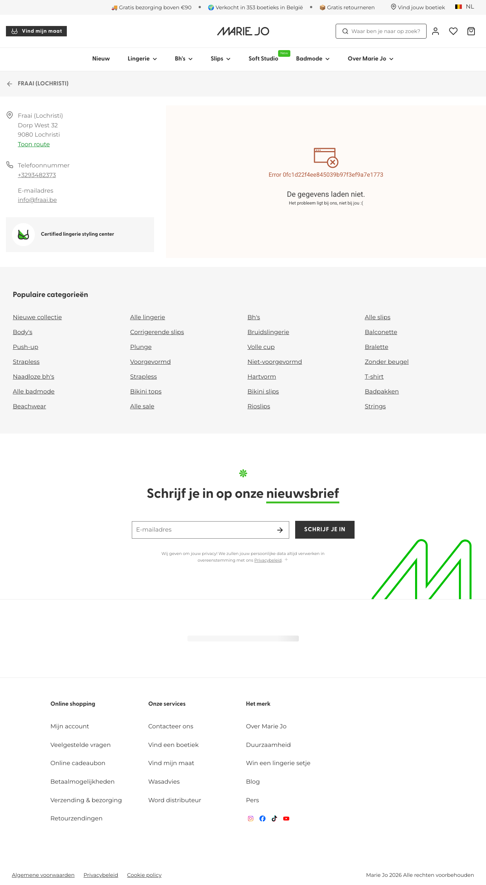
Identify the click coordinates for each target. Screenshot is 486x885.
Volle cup (261, 347)
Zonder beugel (387, 362)
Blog (253, 782)
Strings (375, 406)
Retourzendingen (76, 818)
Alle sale (142, 406)
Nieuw (101, 59)
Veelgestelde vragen (80, 745)
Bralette (376, 347)
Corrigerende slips (157, 332)
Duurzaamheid (268, 745)
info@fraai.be (37, 200)
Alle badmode (34, 391)
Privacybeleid (267, 560)
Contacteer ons (170, 726)
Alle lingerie (147, 317)
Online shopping (72, 704)
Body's (23, 332)
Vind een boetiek (173, 745)
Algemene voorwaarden (43, 875)
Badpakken (382, 391)
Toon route (34, 144)
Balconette (381, 332)
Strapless (26, 362)
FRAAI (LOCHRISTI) (37, 84)
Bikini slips (263, 391)
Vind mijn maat (36, 31)
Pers (252, 800)
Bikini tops (146, 391)
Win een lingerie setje (278, 763)
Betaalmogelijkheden (82, 782)
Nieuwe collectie (37, 317)
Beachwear (29, 406)
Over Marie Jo (266, 726)
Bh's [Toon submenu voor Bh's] (184, 59)
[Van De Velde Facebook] (262, 820)
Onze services (167, 704)
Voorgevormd (150, 362)
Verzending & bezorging (86, 800)
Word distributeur (174, 800)
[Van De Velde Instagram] (250, 820)
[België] (467, 7)
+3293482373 (37, 175)
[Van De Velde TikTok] (274, 820)
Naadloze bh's (34, 377)
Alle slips (378, 317)
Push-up (26, 347)
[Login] (435, 31)
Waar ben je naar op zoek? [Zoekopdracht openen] (381, 31)
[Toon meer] (286, 560)
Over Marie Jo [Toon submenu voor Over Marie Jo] (371, 59)
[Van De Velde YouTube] (286, 820)
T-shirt (374, 377)
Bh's (254, 317)
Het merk (258, 704)
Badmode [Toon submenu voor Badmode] (313, 59)
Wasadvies (164, 782)
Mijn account (69, 726)
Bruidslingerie (269, 332)
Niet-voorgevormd (275, 362)
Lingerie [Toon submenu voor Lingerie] (142, 59)
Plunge (141, 347)
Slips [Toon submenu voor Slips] (221, 59)
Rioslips (259, 406)
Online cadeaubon (77, 763)
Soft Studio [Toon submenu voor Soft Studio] (267, 56)
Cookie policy (144, 875)
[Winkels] (418, 7)
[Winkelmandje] (471, 31)
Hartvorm (262, 377)
